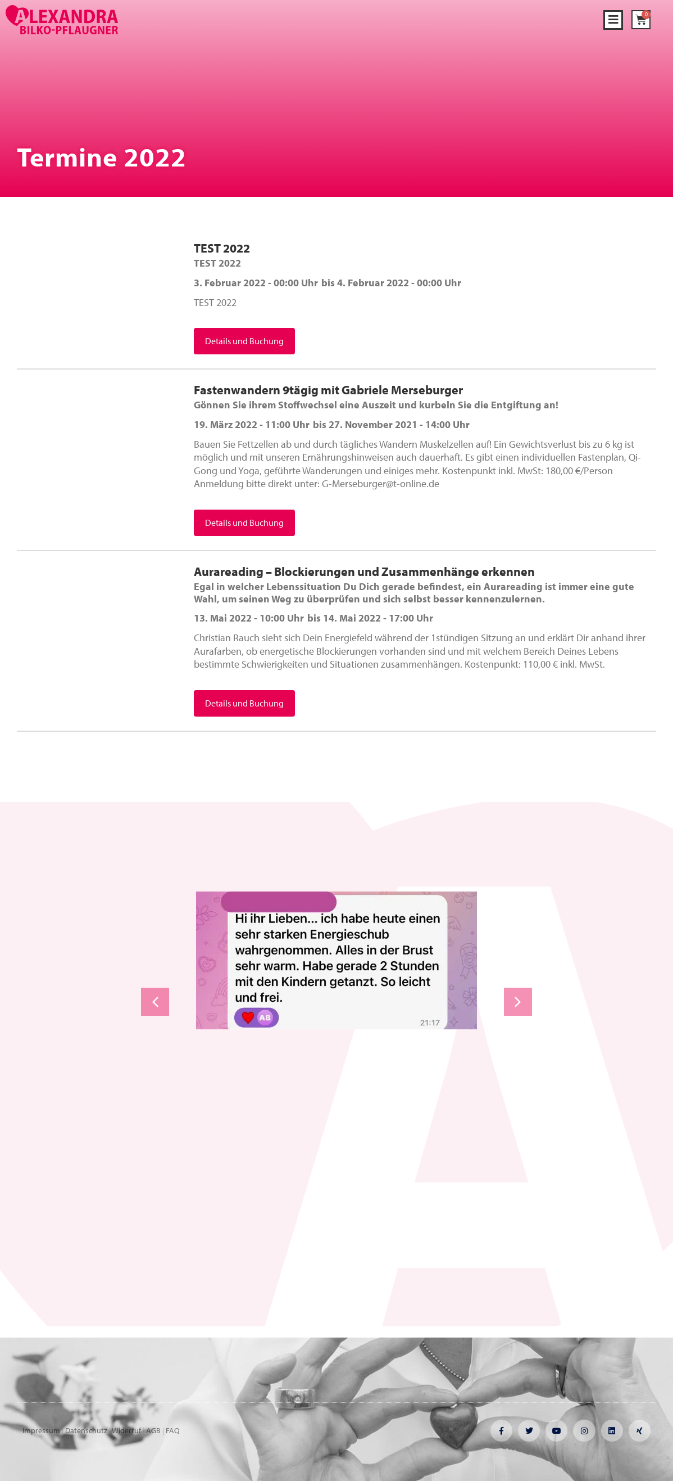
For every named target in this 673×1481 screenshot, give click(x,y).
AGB (153, 1430)
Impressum (41, 1430)
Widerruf (126, 1430)
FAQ (173, 1430)
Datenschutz (86, 1430)
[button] (613, 20)
